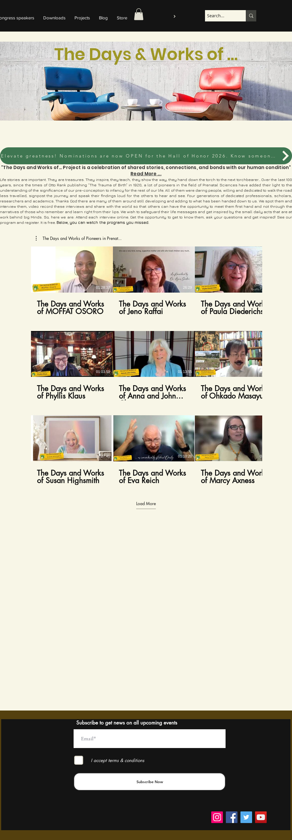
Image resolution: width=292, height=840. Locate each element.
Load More (146, 504)
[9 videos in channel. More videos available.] (146, 365)
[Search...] (220, 15)
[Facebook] (231, 817)
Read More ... (146, 174)
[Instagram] (217, 817)
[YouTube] (261, 817)
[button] (139, 14)
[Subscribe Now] (150, 782)
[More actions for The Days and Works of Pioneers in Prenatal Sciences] (79, 238)
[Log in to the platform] (173, 16)
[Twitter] (246, 817)
